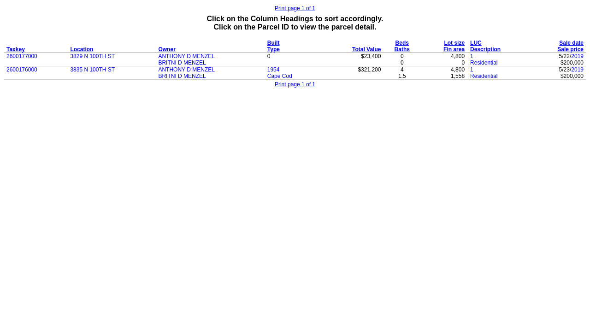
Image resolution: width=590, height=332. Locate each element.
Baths (402, 49)
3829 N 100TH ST (92, 56)
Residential (483, 62)
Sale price (570, 49)
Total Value (366, 49)
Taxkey (15, 49)
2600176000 (21, 69)
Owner (166, 49)
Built (273, 43)
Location (81, 49)
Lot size (454, 43)
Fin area (454, 49)
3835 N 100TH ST (92, 69)
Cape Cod (279, 76)
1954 (273, 69)
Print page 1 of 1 (295, 8)
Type (273, 49)
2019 (577, 56)
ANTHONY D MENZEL (186, 56)
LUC (476, 43)
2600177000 (21, 56)
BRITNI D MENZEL (182, 62)
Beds (402, 43)
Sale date (571, 43)
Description (485, 49)
